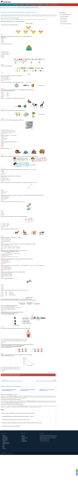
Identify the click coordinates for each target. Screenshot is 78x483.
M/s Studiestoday (10, 481)
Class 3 (8, 7)
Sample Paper (4, 464)
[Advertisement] (30, 17)
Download (22, 4)
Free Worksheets (40, 4)
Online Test (4, 476)
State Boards (54, 4)
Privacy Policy (24, 468)
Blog (50, 4)
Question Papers (5, 467)
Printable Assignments (5, 470)
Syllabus (3, 463)
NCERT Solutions (16, 4)
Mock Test (46, 4)
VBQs (3, 474)
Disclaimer (23, 467)
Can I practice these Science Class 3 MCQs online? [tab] (11, 454)
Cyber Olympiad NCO (63, 35)
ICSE (10, 4)
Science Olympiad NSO (13, 7)
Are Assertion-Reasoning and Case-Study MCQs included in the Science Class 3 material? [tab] (18, 444)
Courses (2, 4)
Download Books (5, 468)
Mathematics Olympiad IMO (64, 30)
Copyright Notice (24, 469)
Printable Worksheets (5, 471)
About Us (23, 463)
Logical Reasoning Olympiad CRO (65, 28)
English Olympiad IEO (63, 32)
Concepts (3, 469)
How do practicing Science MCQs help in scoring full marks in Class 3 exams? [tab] (16, 447)
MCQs (3, 475)
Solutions (27, 4)
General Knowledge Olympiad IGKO (65, 37)
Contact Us (23, 464)
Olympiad (5, 7)
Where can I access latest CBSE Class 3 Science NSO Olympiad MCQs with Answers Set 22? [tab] (18, 441)
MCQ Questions (33, 4)
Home (2, 7)
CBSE (7, 4)
